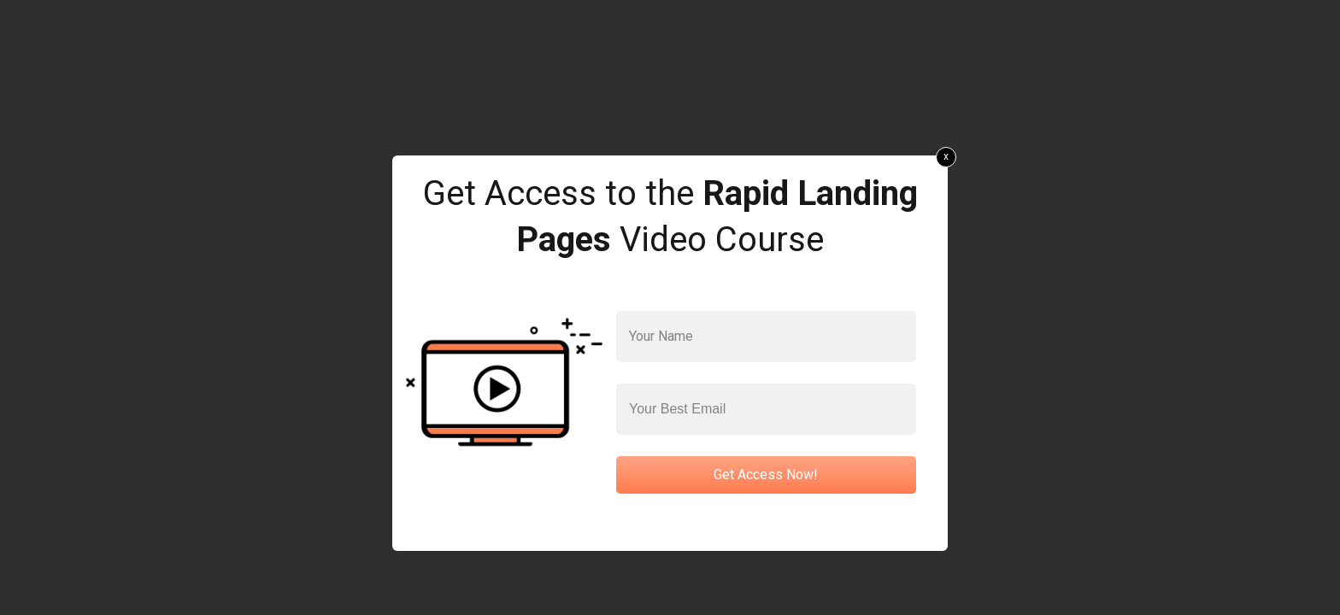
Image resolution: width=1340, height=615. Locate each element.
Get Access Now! (766, 474)
